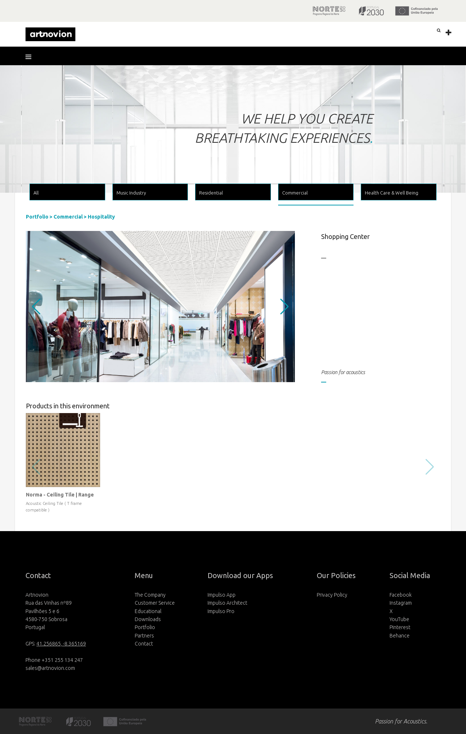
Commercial (68, 217)
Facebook (401, 595)
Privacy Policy (332, 595)
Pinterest (400, 627)
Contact (144, 644)
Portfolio (37, 217)
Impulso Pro (221, 611)
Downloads (148, 619)
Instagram (401, 603)
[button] (30, 56)
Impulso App (222, 595)
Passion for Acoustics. (401, 721)
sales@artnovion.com (50, 668)
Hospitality (101, 217)
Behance (400, 636)
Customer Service (155, 603)
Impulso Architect (227, 603)
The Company (150, 595)
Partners (144, 636)
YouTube (399, 619)
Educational (148, 611)
